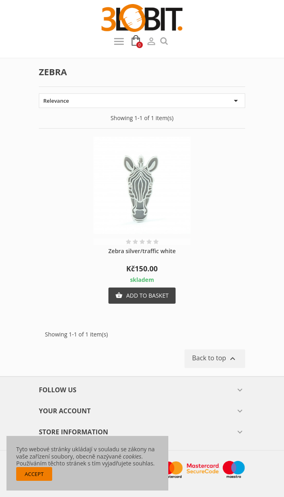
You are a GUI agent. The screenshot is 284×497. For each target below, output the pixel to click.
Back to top (214, 358)
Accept (34, 474)
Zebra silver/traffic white (142, 251)
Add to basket (141, 296)
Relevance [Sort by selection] (142, 101)
